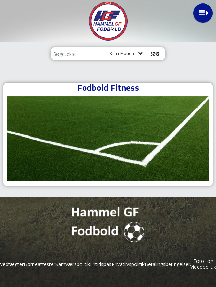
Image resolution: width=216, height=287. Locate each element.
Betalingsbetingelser (167, 264)
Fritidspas (100, 264)
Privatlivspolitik (128, 264)
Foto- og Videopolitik (203, 264)
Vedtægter (12, 264)
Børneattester (39, 264)
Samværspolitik (72, 264)
